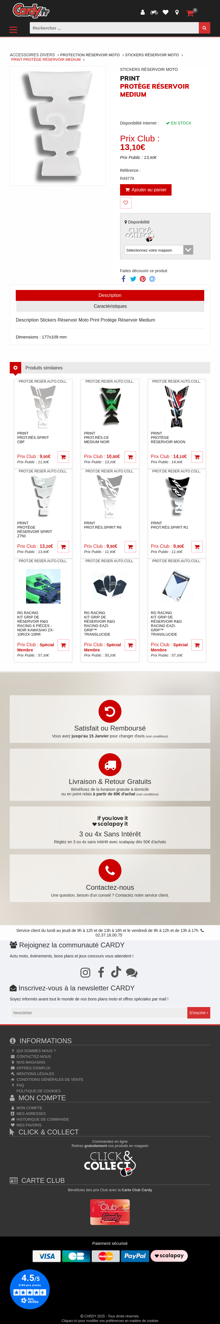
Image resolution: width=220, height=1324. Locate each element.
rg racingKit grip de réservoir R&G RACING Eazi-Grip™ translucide (99, 623)
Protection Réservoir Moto (90, 55)
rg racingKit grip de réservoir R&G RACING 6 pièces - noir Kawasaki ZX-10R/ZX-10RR (35, 623)
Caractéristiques (110, 306)
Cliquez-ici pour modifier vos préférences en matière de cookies (110, 1321)
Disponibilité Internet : (139, 123)
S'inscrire (198, 1012)
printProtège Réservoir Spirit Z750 (34, 529)
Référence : (130, 170)
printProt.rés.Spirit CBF (33, 437)
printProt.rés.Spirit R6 (102, 525)
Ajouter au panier (146, 189)
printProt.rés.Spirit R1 (169, 525)
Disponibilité (140, 232)
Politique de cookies (37, 1091)
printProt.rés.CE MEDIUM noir (96, 437)
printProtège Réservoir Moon (168, 437)
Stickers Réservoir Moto (152, 55)
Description (110, 295)
